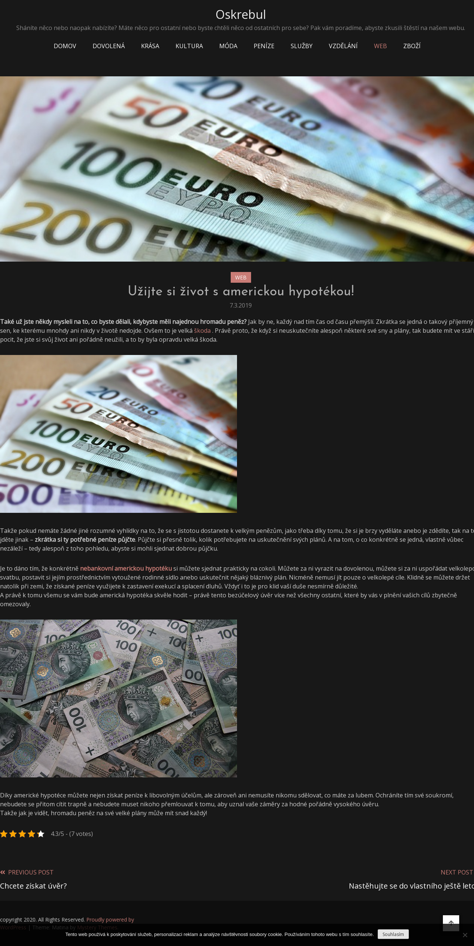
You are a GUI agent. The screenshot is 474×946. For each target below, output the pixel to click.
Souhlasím (393, 934)
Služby (302, 46)
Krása (150, 46)
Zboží (412, 46)
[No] (464, 935)
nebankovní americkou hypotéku (126, 568)
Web (380, 46)
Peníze (264, 46)
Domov (65, 46)
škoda (202, 330)
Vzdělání (343, 46)
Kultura (189, 46)
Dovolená (109, 46)
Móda (228, 46)
